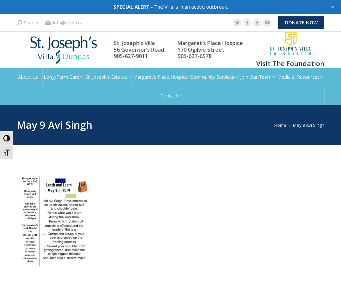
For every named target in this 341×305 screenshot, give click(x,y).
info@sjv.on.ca (64, 23)
